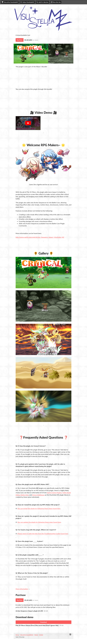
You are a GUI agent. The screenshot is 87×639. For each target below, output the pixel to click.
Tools (17, 637)
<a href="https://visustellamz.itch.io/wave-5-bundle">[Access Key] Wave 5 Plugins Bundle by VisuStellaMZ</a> (43, 77)
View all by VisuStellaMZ (26, 635)
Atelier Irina (24, 495)
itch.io (17, 635)
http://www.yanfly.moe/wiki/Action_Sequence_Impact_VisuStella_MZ (40, 237)
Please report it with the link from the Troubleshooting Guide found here (43, 533)
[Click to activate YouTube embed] (28, 123)
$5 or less (21, 637)
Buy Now (19, 40)
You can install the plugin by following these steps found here (38, 508)
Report (36, 635)
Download (43, 622)
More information (23, 589)
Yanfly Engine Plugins (54, 492)
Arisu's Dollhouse (38, 495)
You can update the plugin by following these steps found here (39, 522)
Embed (41, 635)
